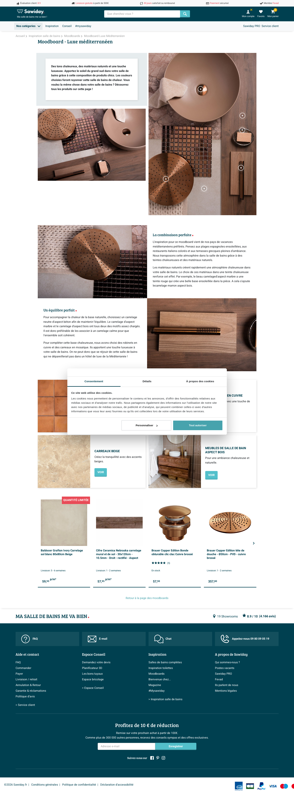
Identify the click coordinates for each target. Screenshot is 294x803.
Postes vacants (224, 668)
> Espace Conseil (93, 688)
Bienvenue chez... (160, 679)
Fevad (219, 679)
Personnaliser (146, 425)
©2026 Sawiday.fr (15, 785)
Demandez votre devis (96, 662)
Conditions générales (44, 785)
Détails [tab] (147, 381)
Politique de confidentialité (79, 785)
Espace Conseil (93, 654)
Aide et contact (27, 654)
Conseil (67, 26)
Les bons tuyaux (92, 674)
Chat (162, 639)
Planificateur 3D (92, 668)
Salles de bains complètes (165, 662)
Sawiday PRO (251, 26)
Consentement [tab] (94, 381)
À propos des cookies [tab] (200, 381)
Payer (19, 674)
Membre (271, 3)
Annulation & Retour (28, 685)
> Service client (25, 705)
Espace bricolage (93, 679)
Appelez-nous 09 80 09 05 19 (245, 639)
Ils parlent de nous (226, 685)
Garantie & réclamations (31, 691)
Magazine (155, 685)
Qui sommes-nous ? (227, 662)
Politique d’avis (25, 696)
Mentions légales (226, 691)
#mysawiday (83, 26)
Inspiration (52, 26)
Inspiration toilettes (161, 668)
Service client (270, 26)
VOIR (100, 472)
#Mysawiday (157, 691)
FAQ (29, 639)
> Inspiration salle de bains (165, 699)
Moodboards (156, 674)
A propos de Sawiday (231, 654)
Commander (23, 668)
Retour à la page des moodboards (147, 598)
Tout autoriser (198, 425)
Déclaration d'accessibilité (116, 785)
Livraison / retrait (26, 679)
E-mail (97, 639)
